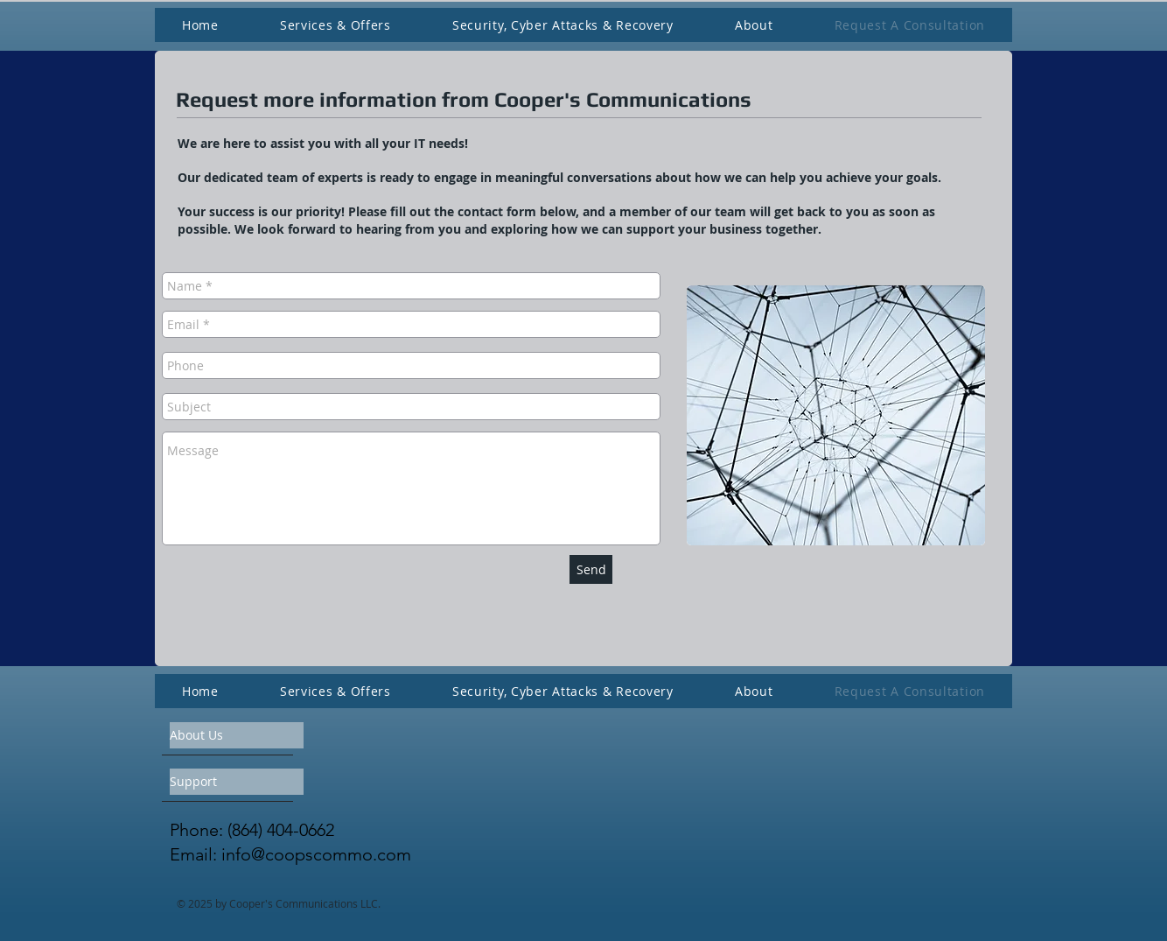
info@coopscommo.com (316, 854)
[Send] (591, 569)
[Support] (237, 782)
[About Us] (237, 735)
